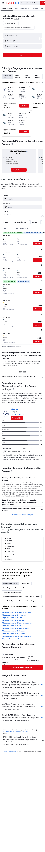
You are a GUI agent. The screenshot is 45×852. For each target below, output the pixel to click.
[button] (3, 3)
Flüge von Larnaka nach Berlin (12, 617)
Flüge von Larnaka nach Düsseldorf (14, 615)
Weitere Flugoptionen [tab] (32, 601)
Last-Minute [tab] (27, 76)
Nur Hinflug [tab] (37, 76)
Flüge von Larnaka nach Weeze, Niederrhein (17, 623)
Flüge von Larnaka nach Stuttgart (13, 633)
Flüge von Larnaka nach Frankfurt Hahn (15, 628)
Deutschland (13, 751)
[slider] (42, 217)
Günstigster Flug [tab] (7, 76)
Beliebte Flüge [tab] (25, 583)
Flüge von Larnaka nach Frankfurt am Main (16, 612)
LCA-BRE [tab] (22, 372)
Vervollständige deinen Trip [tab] (12, 601)
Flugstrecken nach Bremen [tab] (12, 596)
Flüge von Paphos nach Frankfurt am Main (16, 636)
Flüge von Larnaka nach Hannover (13, 631)
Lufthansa (14, 409)
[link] (19, 170)
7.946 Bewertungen (17, 415)
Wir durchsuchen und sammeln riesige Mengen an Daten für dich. (23, 740)
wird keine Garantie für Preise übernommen (15, 731)
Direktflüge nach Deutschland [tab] (13, 588)
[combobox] (11, 23)
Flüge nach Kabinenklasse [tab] (12, 592)
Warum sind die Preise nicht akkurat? (23, 744)
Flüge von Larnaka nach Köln (11, 625)
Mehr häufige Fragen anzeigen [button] (22, 515)
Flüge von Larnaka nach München (13, 620)
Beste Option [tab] (17, 76)
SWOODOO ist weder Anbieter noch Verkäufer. (23, 737)
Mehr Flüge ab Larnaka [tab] (32, 596)
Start (5, 751)
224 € (16, 19)
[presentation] (21, 18)
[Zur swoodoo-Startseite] (13, 3)
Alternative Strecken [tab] (10, 583)
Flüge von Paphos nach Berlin (12, 639)
